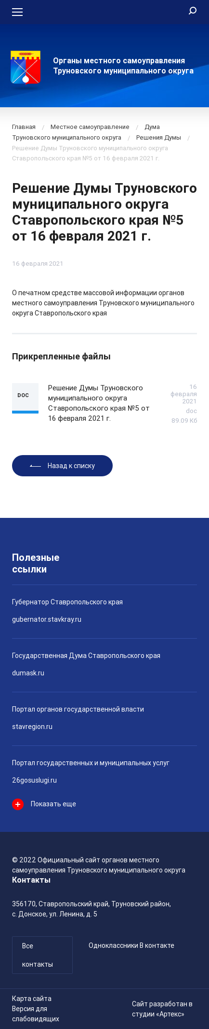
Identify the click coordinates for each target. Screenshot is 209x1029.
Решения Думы (158, 137)
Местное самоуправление (90, 126)
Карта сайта (32, 998)
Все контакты (37, 955)
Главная (24, 126)
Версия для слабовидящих (35, 1014)
